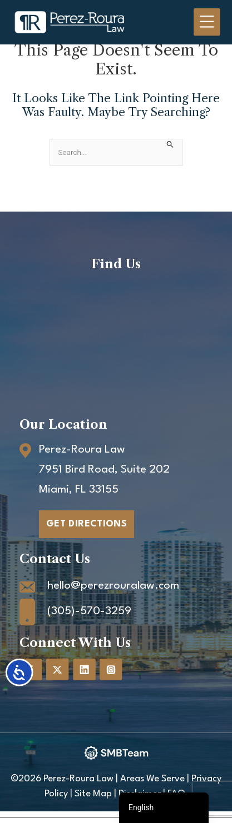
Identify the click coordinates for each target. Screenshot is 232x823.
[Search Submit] (170, 144)
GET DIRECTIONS (86, 524)
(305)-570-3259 (89, 611)
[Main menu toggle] (207, 22)
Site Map (93, 794)
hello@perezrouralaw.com (113, 585)
